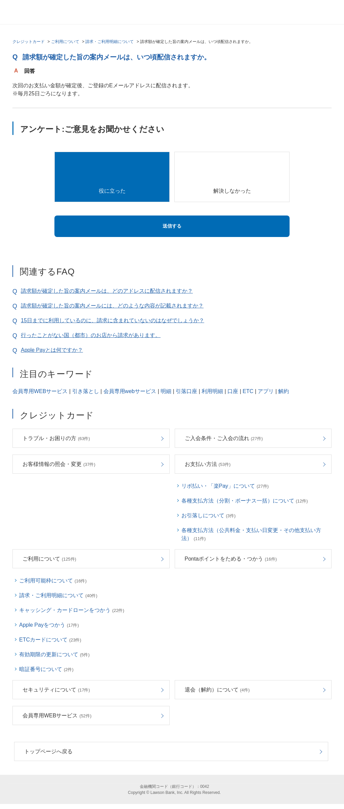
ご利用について (65, 41)
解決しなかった (232, 191)
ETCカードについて (50, 640)
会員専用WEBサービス (40, 391)
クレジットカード (28, 41)
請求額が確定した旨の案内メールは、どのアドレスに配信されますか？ (107, 291)
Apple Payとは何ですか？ (52, 350)
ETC (248, 391)
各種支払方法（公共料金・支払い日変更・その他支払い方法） (251, 534)
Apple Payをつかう (49, 625)
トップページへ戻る (48, 751)
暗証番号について (46, 669)
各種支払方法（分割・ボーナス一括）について (244, 501)
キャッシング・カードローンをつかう (71, 610)
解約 (283, 391)
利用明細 (212, 391)
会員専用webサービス (129, 391)
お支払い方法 (208, 464)
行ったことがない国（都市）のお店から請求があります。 (91, 335)
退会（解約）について (217, 690)
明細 (166, 391)
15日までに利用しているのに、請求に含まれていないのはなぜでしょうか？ (112, 320)
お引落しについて (208, 515)
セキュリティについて (56, 690)
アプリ (266, 391)
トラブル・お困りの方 (56, 438)
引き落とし (85, 391)
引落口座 (186, 391)
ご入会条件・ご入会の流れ (224, 438)
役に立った (112, 191)
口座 (232, 391)
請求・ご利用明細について (109, 41)
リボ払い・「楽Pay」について (225, 486)
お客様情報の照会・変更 (59, 464)
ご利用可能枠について (53, 580)
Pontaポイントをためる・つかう (231, 559)
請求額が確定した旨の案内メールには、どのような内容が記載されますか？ (112, 305)
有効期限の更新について (54, 654)
